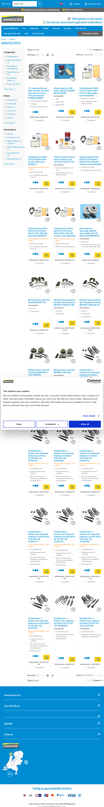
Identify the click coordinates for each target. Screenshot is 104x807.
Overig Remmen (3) (13, 154)
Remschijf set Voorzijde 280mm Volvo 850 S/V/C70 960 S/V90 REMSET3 (89, 232)
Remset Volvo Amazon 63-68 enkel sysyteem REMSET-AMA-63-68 (64, 302)
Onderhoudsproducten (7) (14, 148)
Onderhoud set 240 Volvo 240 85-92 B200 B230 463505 (64, 90)
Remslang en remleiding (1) (12, 67)
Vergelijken (40, 120)
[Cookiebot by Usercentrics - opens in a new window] (89, 381)
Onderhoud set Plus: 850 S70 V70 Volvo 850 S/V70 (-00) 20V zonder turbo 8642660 (90, 160)
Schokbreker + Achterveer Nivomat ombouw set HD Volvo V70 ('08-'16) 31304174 (38, 536)
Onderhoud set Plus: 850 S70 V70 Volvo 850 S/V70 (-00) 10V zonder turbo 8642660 (64, 232)
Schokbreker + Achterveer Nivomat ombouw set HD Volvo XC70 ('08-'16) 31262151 (64, 536)
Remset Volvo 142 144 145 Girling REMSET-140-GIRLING (38, 372)
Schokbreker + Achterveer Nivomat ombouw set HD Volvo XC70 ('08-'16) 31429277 (38, 623)
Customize (52, 424)
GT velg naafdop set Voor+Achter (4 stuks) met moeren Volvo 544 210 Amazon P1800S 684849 (38, 93)
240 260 (67, 28)
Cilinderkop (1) (12, 56)
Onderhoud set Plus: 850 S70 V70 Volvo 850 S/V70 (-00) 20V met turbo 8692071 (38, 232)
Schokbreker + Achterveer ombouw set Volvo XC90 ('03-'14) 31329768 (89, 622)
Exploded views (90, 33)
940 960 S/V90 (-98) (12, 33)
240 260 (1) (12, 114)
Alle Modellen (11, 28)
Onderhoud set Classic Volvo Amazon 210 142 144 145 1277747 (64, 159)
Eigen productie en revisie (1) (14, 142)
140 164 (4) (12, 111)
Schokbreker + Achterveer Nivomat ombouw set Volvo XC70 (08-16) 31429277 (89, 375)
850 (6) (10, 118)
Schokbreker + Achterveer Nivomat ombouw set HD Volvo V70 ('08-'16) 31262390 (90, 536)
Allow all (85, 424)
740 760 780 (80, 28)
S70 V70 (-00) (38, 33)
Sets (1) (10, 134)
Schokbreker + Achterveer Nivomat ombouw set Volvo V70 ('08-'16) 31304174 (89, 455)
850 (26, 33)
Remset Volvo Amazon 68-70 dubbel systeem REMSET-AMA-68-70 (90, 302)
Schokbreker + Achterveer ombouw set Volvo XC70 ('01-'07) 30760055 (64, 622)
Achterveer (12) (13, 84)
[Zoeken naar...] (39, 4)
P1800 (45, 28)
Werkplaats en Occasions (87, 18)
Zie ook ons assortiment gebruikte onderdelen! (75, 22)
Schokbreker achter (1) (12, 79)
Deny (19, 424)
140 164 (56, 28)
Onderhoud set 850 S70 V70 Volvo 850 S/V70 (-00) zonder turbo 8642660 (88, 92)
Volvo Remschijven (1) (14, 61)
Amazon (34, 28)
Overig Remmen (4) (13, 73)
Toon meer (9, 89)
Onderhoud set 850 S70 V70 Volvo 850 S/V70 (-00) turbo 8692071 (37, 160)
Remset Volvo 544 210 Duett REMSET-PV (38, 301)
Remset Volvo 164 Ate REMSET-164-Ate (64, 371)
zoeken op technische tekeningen (41, 10)
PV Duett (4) (12, 100)
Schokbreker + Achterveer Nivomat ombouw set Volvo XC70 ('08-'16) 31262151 (38, 455)
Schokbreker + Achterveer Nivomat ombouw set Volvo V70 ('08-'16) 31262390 (64, 455)
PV (24, 28)
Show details (89, 416)
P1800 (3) (11, 107)
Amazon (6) (11, 104)
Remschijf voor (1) (14, 159)
